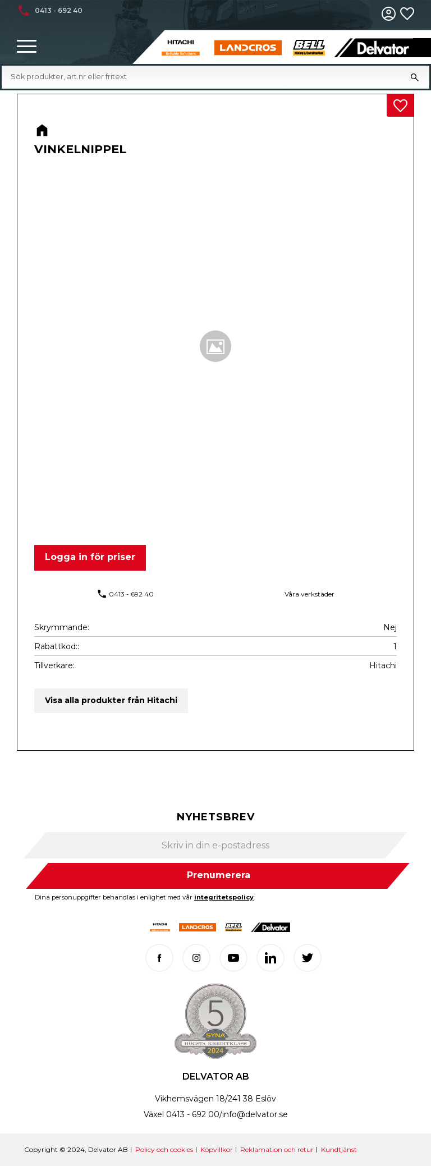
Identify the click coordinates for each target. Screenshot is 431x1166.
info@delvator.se (255, 1114)
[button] (26, 47)
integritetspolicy (224, 897)
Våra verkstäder (309, 594)
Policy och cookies (164, 1149)
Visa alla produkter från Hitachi (111, 700)
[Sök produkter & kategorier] (205, 77)
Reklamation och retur (277, 1149)
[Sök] (414, 77)
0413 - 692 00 (192, 1114)
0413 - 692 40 (131, 594)
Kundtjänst (339, 1149)
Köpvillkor (216, 1149)
